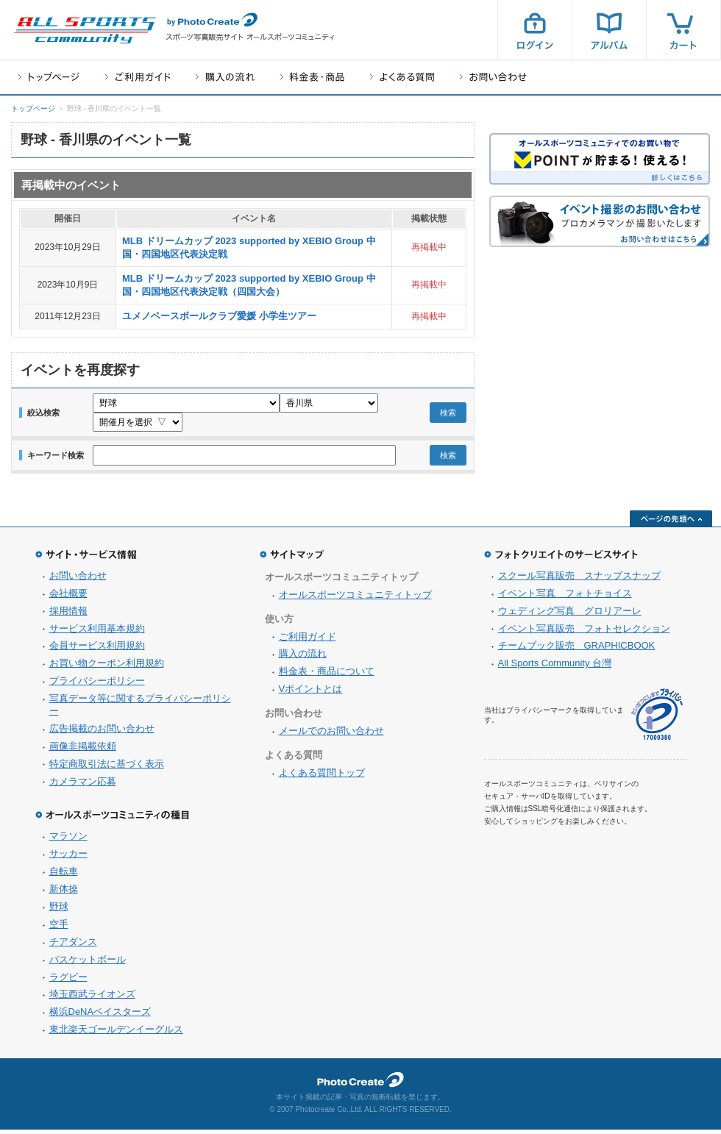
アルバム (609, 29)
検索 (448, 414)
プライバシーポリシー (97, 685)
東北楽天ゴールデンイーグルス (116, 1033)
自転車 (63, 875)
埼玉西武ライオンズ (92, 998)
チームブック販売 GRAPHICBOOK (577, 649)
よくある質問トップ (322, 776)
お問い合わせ (493, 76)
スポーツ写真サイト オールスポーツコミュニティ (84, 30)
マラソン (68, 840)
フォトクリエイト (360, 1084)
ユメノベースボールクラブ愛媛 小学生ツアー (219, 315)
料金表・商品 (312, 76)
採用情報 (68, 615)
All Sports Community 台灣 (555, 667)
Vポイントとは (311, 693)
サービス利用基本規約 (97, 632)
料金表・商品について (326, 675)
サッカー (68, 857)
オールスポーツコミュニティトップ (355, 599)
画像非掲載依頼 (82, 750)
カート (683, 29)
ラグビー (68, 981)
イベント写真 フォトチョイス (565, 597)
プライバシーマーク (657, 719)
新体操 (63, 893)
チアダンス (73, 946)
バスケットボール (87, 963)
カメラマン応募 (82, 785)
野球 (58, 910)
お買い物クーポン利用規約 (106, 667)
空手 (58, 928)
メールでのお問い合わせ (331, 735)
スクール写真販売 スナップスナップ (579, 579)
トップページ (49, 76)
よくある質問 (402, 76)
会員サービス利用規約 (97, 649)
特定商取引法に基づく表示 (106, 768)
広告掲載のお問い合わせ (101, 732)
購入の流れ (225, 76)
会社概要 (68, 597)
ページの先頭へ (671, 523)
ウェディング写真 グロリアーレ (570, 615)
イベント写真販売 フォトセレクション (584, 632)
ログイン (535, 29)
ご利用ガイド (138, 76)
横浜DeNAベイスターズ (100, 1015)
